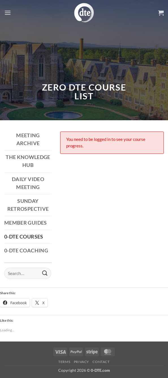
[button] (7, 13)
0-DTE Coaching (26, 251)
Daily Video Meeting (28, 183)
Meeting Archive (28, 139)
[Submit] (45, 273)
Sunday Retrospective (28, 205)
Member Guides (25, 223)
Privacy (81, 362)
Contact (100, 362)
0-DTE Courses (23, 237)
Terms (64, 362)
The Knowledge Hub (28, 161)
